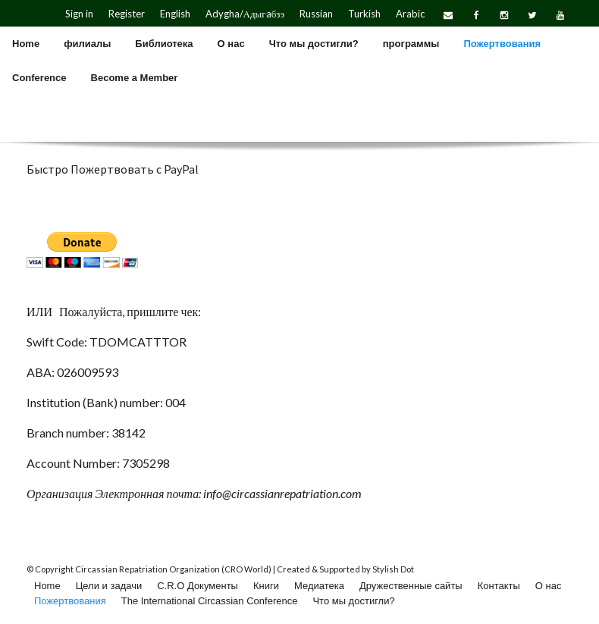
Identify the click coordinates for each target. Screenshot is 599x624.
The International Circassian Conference (209, 601)
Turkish (364, 14)
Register (126, 14)
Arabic (410, 14)
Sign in (79, 14)
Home (47, 585)
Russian (316, 14)
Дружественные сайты (411, 585)
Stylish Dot (393, 569)
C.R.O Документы (197, 585)
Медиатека (319, 585)
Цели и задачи (109, 585)
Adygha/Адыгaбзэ (244, 14)
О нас (548, 585)
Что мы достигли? (353, 601)
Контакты (499, 585)
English (175, 14)
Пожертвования (70, 601)
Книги (266, 585)
